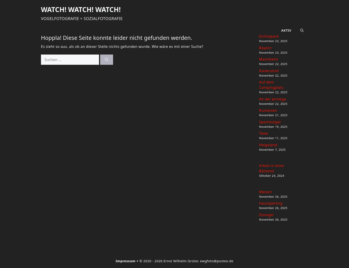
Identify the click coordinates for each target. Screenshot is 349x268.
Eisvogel (266, 214)
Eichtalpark (269, 36)
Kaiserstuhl (269, 70)
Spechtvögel (270, 122)
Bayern (265, 47)
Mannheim (268, 59)
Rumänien (268, 110)
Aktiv (286, 30)
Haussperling (270, 203)
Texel (263, 133)
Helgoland (268, 144)
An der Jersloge (272, 99)
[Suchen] (106, 60)
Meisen (265, 191)
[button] (302, 30)
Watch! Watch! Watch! (81, 9)
